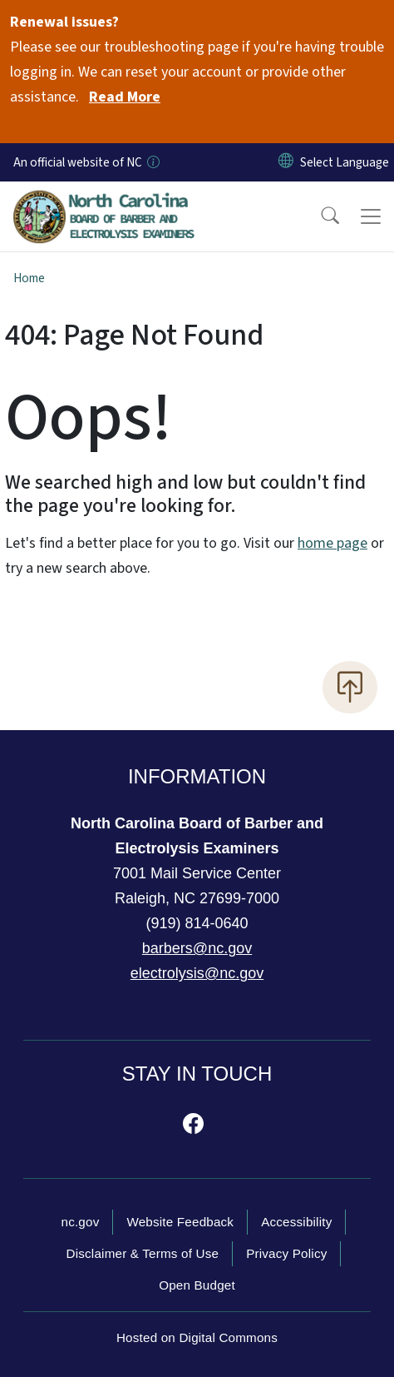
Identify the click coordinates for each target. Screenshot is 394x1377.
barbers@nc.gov (197, 948)
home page (332, 543)
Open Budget (197, 1285)
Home (29, 278)
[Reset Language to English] (285, 162)
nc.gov (81, 1222)
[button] (319, 216)
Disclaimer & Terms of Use (142, 1253)
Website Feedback (180, 1222)
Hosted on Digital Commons (197, 1337)
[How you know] (152, 162)
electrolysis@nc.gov (197, 973)
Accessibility (296, 1222)
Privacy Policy (286, 1253)
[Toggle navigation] (370, 216)
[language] (344, 162)
